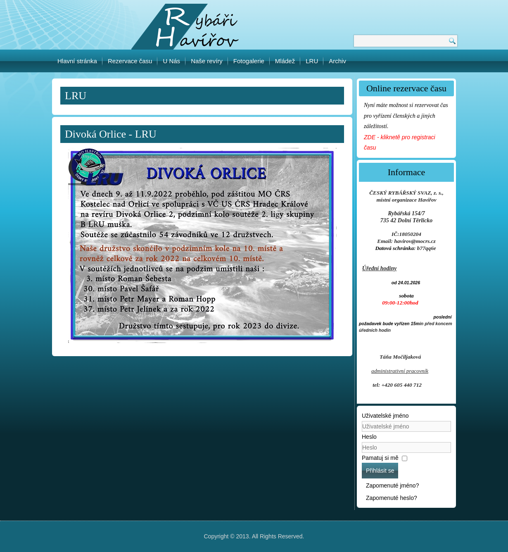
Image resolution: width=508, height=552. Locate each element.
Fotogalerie (248, 60)
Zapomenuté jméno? (392, 485)
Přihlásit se (380, 470)
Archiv (337, 60)
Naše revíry (207, 60)
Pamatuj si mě (380, 457)
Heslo (369, 436)
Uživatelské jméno (385, 415)
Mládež (285, 60)
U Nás (171, 60)
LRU (312, 60)
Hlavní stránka (77, 60)
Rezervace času (130, 60)
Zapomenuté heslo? (391, 498)
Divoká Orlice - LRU (111, 134)
